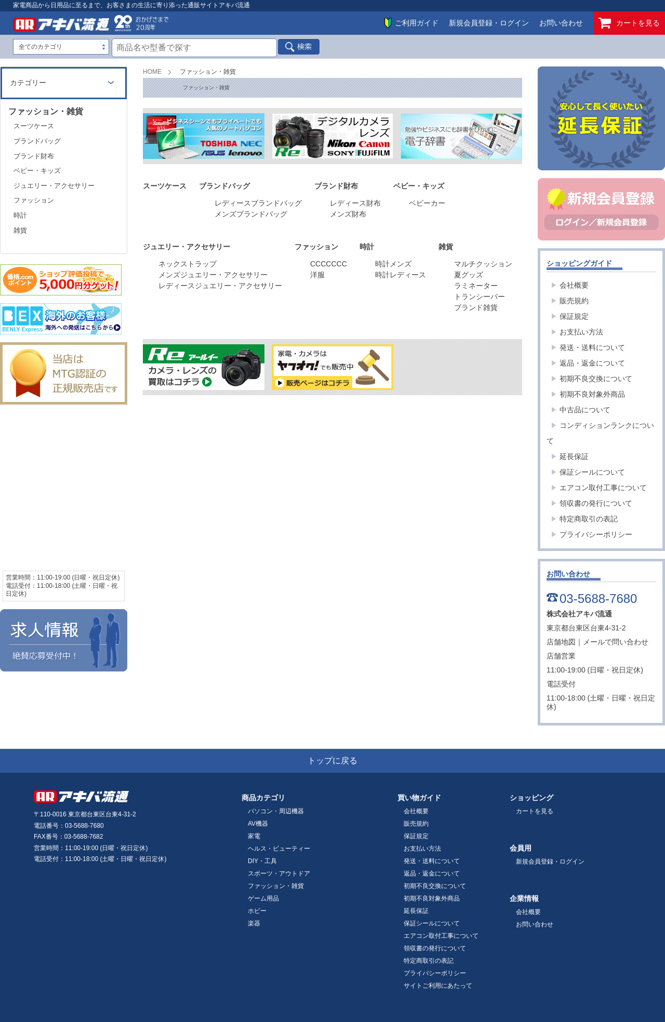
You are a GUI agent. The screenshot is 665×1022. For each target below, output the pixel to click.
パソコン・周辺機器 (276, 811)
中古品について (585, 410)
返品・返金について (592, 363)
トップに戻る (332, 760)
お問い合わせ (561, 23)
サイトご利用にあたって (438, 985)
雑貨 (20, 230)
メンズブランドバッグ (251, 214)
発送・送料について (592, 347)
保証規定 (574, 316)
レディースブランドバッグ (258, 203)
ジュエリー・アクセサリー (54, 186)
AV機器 (258, 823)
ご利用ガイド (416, 23)
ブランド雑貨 (476, 307)
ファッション (34, 200)
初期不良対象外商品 (592, 394)
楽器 (254, 923)
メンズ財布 (348, 214)
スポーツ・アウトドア (279, 873)
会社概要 (574, 285)
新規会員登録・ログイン (489, 23)
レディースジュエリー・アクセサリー (220, 285)
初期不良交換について (596, 378)
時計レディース (400, 275)
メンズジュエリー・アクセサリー (213, 275)
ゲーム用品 (263, 898)
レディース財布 (355, 203)
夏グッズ (468, 275)
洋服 (317, 275)
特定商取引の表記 (589, 519)
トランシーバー (479, 296)
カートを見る (629, 23)
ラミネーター (476, 285)
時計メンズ (393, 264)
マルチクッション (484, 264)
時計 (20, 215)
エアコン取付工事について (603, 487)
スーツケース (34, 126)
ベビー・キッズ (37, 170)
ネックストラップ (187, 264)
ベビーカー (427, 203)
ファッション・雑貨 (276, 886)
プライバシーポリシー (596, 534)
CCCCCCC (328, 264)
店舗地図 (561, 642)
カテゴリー (28, 82)
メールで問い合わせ (615, 642)
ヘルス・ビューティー (279, 848)
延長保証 (574, 456)
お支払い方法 (581, 332)
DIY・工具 (262, 861)
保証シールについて (592, 472)
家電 (254, 836)
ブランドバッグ (37, 141)
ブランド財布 (34, 156)
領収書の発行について (596, 503)
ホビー (257, 911)
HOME (152, 71)
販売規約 (574, 301)
